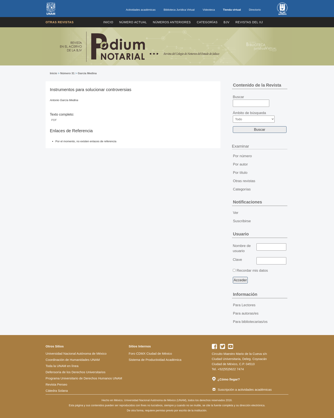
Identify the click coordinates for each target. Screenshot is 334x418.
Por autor (240, 164)
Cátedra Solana (57, 390)
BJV (227, 22)
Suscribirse (242, 221)
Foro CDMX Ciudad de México (150, 353)
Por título (240, 173)
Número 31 (67, 73)
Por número (242, 156)
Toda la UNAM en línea (62, 366)
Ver (236, 213)
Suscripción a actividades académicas (242, 389)
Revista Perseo (56, 384)
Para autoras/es (246, 313)
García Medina (87, 73)
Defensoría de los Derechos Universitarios (75, 372)
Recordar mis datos (252, 271)
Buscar (251, 101)
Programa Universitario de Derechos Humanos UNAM (84, 378)
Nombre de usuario (242, 248)
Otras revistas (60, 22)
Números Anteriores (172, 22)
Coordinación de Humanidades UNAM (73, 359)
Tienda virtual (232, 9)
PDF (54, 120)
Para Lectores (244, 305)
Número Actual (133, 22)
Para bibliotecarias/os (250, 322)
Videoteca (209, 9)
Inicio (108, 22)
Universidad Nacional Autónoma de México (76, 353)
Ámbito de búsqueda (254, 117)
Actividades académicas (140, 9)
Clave (237, 260)
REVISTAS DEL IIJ (249, 22)
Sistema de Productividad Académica (155, 359)
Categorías (207, 22)
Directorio (255, 9)
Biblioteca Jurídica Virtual (179, 9)
